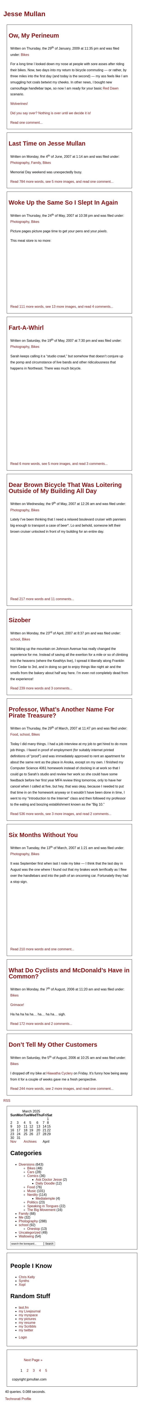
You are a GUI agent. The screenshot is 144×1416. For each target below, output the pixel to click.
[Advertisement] (72, 1409)
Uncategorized (29, 1232)
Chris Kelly (27, 1277)
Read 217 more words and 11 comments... (42, 599)
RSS (6, 1100)
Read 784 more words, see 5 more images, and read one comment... (61, 181)
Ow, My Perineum (34, 35)
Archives (30, 1141)
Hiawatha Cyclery (59, 1073)
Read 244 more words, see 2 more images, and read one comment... (61, 1088)
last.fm (24, 1307)
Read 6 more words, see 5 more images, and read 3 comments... (59, 463)
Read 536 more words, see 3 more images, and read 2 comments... (60, 814)
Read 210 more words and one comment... (42, 949)
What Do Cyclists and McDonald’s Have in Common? (69, 973)
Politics (32, 1202)
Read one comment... (26, 122)
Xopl (22, 1284)
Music (31, 1191)
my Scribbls (27, 1326)
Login (23, 1337)
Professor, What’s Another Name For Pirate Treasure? (61, 712)
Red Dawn (110, 88)
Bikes (25, 55)
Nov (13, 1141)
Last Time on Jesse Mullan (47, 143)
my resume (27, 1322)
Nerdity (32, 1194)
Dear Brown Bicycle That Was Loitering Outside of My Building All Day (65, 487)
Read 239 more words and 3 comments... (41, 688)
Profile (26, 1399)
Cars (30, 1172)
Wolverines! (19, 103)
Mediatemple (45, 1198)
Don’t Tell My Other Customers (53, 1044)
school (15, 639)
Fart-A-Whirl (26, 327)
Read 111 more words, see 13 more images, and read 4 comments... (61, 306)
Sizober (20, 620)
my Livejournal (29, 1311)
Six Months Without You (43, 835)
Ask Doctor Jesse (49, 1179)
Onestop (33, 1229)
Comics (32, 1176)
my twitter (26, 1330)
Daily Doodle (45, 1183)
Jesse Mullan (24, 14)
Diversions (27, 1164)
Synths (24, 1281)
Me (21, 1217)
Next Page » (33, 1360)
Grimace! (17, 1005)
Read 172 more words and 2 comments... (41, 1024)
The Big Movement (41, 1210)
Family (36, 162)
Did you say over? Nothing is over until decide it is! (50, 113)
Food (14, 734)
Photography (19, 162)
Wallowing (26, 1236)
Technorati (13, 1399)
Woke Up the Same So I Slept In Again (63, 202)
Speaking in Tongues (42, 1206)
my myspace (28, 1315)
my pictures (27, 1319)
